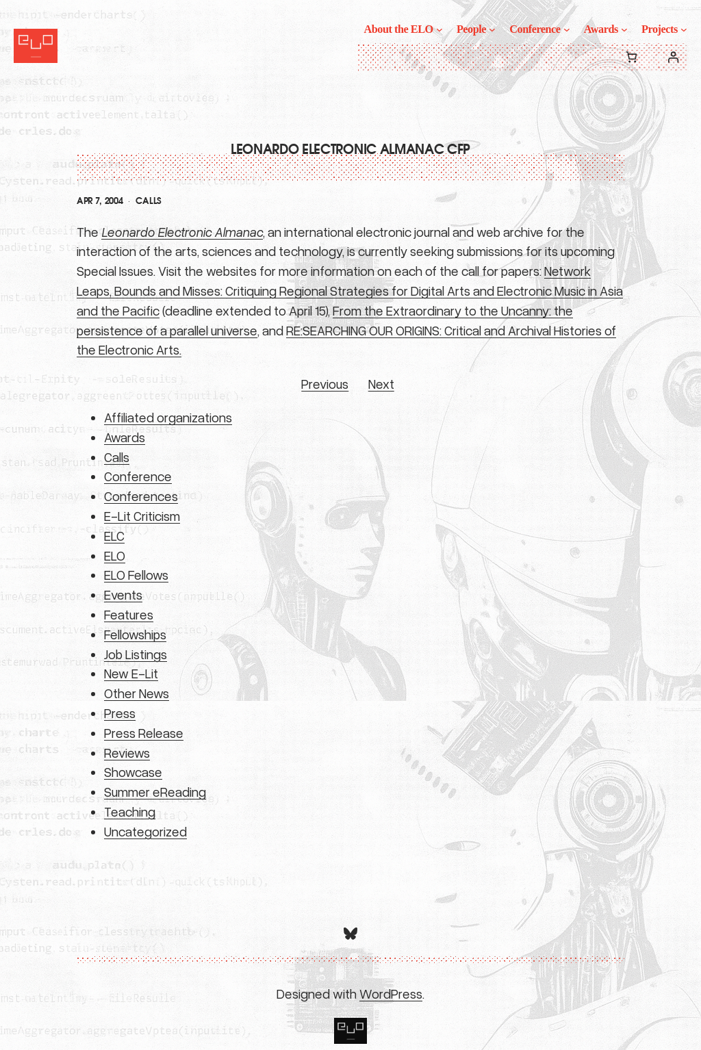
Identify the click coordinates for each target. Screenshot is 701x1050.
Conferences (141, 496)
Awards (124, 437)
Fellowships (135, 634)
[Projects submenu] (683, 29)
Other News (136, 693)
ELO (114, 555)
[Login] (673, 57)
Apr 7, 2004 (100, 201)
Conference (138, 476)
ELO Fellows (136, 574)
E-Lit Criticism (142, 516)
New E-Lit (131, 673)
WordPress (390, 993)
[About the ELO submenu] (439, 29)
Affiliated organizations (168, 417)
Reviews (127, 752)
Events (123, 594)
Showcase (133, 772)
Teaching (129, 811)
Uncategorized (145, 831)
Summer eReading (155, 791)
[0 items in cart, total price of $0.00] (631, 57)
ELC (114, 535)
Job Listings (135, 654)
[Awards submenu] (624, 29)
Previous (324, 384)
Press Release (143, 733)
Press (120, 713)
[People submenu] (492, 29)
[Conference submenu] (566, 29)
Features (128, 614)
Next (381, 384)
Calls (148, 201)
